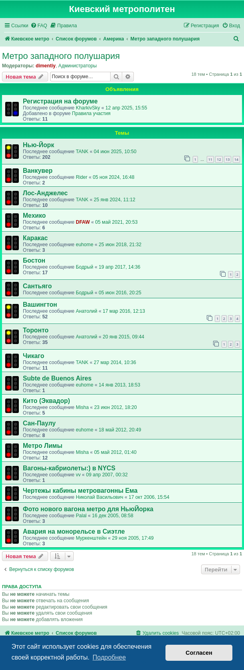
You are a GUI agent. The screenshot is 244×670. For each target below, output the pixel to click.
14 (236, 159)
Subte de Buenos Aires (57, 378)
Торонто (35, 330)
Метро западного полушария (61, 56)
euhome (84, 244)
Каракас (35, 238)
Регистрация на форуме (60, 101)
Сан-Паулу (39, 423)
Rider (81, 177)
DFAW (83, 222)
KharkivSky (88, 108)
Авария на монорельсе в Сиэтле (74, 531)
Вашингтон (40, 304)
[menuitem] (38, 25)
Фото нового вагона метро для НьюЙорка (88, 509)
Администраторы (77, 66)
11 (210, 159)
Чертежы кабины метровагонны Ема (80, 490)
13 (228, 159)
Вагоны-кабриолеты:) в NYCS (69, 468)
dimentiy (46, 66)
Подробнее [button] (109, 657)
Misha (82, 407)
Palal (81, 515)
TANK (82, 151)
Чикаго (33, 355)
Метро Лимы (43, 445)
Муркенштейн (91, 538)
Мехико (34, 215)
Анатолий (86, 311)
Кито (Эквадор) (46, 400)
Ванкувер (37, 170)
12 (219, 159)
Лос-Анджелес (45, 193)
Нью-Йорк (38, 145)
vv (78, 475)
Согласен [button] (199, 653)
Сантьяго (37, 286)
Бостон (34, 260)
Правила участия (91, 113)
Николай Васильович (99, 497)
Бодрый (84, 267)
